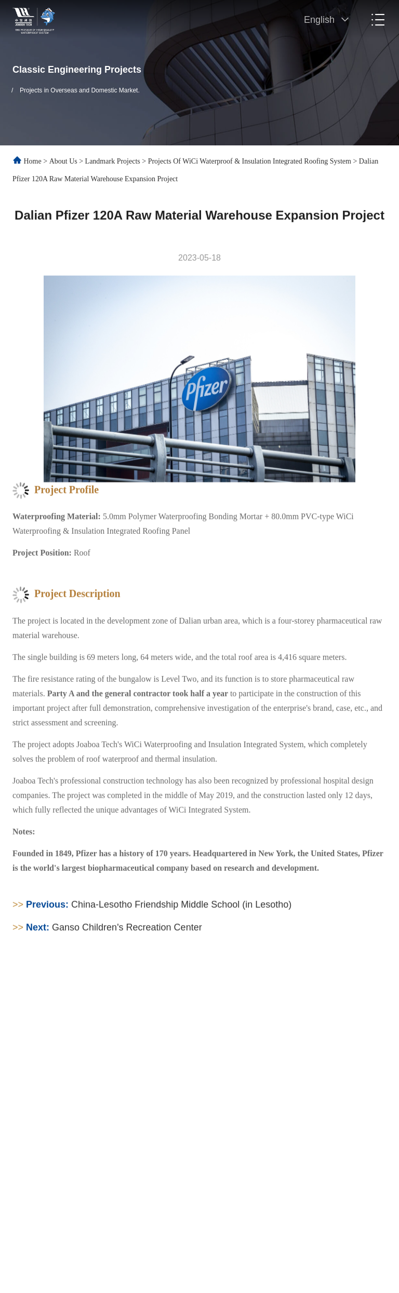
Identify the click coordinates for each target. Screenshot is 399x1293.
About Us (63, 161)
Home (33, 161)
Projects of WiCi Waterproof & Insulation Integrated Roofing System (249, 161)
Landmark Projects (112, 161)
